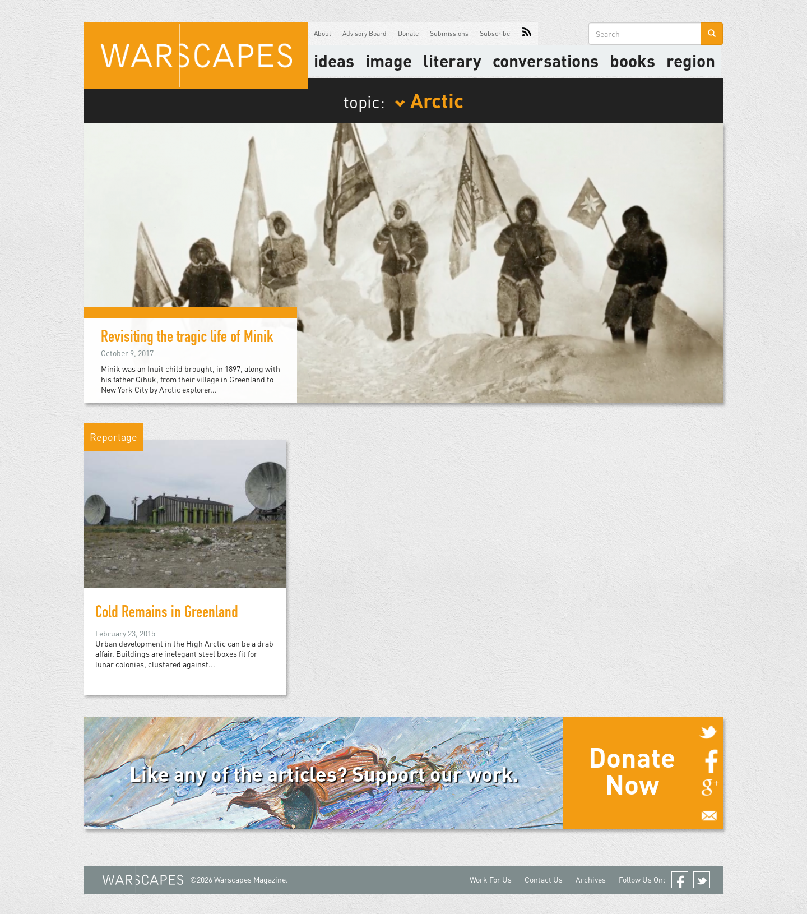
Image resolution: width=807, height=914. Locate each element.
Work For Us (491, 879)
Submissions (449, 33)
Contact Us (544, 879)
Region (690, 60)
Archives (591, 879)
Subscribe (495, 33)
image (388, 60)
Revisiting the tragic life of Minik (187, 338)
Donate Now (631, 770)
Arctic (429, 99)
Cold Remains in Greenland (166, 614)
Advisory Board (364, 33)
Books (632, 60)
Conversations (546, 60)
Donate (408, 33)
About (322, 33)
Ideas (334, 60)
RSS (527, 33)
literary (452, 60)
